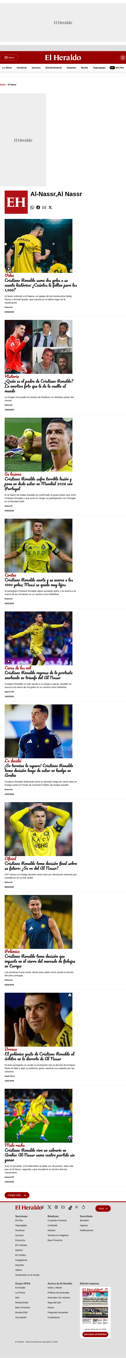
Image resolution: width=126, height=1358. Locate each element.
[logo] (21, 1208)
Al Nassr (12, 85)
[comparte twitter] (50, 208)
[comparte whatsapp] (32, 208)
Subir (103, 1208)
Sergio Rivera (10, 1076)
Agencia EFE (9, 692)
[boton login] (123, 58)
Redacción (9, 308)
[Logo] (63, 57)
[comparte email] (44, 208)
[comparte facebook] (38, 208)
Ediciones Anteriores (95, 1335)
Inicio (3, 85)
